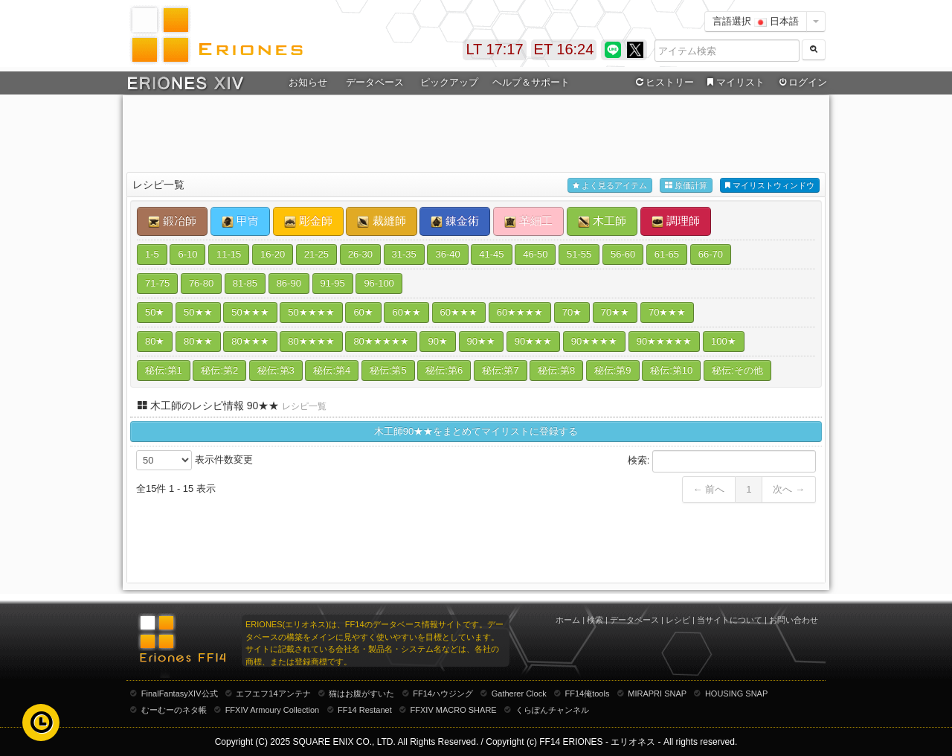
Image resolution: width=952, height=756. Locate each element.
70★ (572, 312)
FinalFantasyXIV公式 (179, 693)
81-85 (245, 283)
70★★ (615, 312)
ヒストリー (663, 82)
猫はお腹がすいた (361, 693)
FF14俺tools (587, 693)
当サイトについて (729, 619)
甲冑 (240, 221)
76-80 (201, 283)
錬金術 (455, 221)
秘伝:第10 (671, 370)
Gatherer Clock (519, 693)
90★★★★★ (664, 341)
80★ (154, 341)
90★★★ (533, 341)
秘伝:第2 (219, 370)
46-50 (535, 254)
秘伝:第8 (556, 370)
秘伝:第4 (331, 370)
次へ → (789, 489)
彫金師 (308, 221)
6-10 (187, 254)
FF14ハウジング (443, 693)
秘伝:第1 (163, 370)
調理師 (676, 221)
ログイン (801, 82)
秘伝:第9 (612, 370)
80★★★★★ (380, 341)
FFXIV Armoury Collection (272, 709)
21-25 (316, 254)
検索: (722, 461)
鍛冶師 (172, 221)
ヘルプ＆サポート (531, 82)
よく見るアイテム (610, 185)
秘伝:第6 (444, 370)
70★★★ (667, 312)
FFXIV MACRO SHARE (454, 709)
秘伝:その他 (737, 370)
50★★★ (249, 312)
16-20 (272, 254)
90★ (437, 341)
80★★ (198, 341)
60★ (363, 312)
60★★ (406, 312)
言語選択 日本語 (756, 21)
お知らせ (308, 82)
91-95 (333, 283)
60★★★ (458, 312)
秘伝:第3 (276, 370)
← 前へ (709, 489)
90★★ (481, 341)
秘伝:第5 (388, 370)
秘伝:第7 (500, 370)
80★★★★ (311, 341)
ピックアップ (449, 82)
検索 (595, 619)
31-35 (404, 254)
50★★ (198, 312)
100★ (723, 341)
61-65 (666, 254)
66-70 (710, 254)
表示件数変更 (194, 460)
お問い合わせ (793, 619)
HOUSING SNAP (736, 693)
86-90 (289, 283)
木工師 (602, 221)
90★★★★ (594, 341)
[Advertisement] (476, 134)
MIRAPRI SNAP (657, 693)
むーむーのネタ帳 (174, 709)
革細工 (528, 221)
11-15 (228, 254)
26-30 (360, 254)
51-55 (579, 254)
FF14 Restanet (365, 709)
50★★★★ (311, 312)
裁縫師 (381, 221)
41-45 (491, 254)
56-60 (623, 254)
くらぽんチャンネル (552, 709)
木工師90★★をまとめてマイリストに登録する (476, 431)
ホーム (568, 619)
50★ (154, 312)
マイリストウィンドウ (769, 185)
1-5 (152, 254)
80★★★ (249, 341)
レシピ (678, 619)
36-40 (447, 254)
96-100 (378, 283)
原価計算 (686, 185)
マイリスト (734, 82)
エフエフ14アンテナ (273, 693)
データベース (375, 82)
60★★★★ (520, 312)
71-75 (157, 283)
